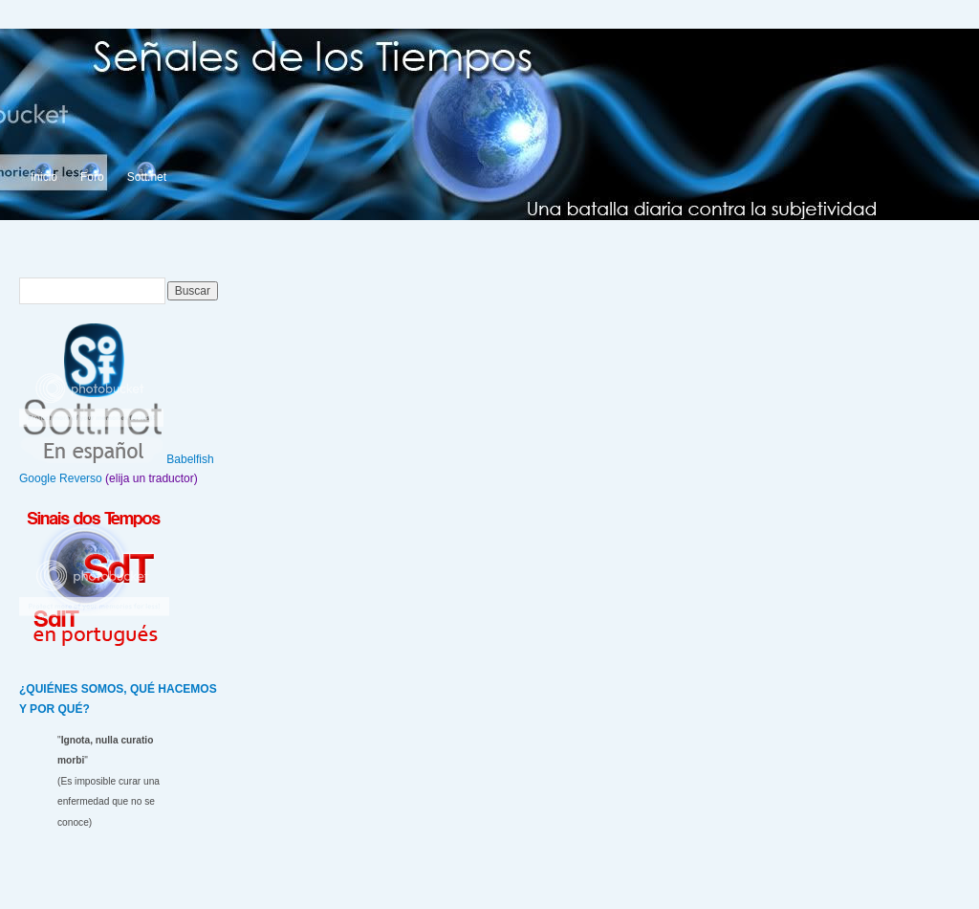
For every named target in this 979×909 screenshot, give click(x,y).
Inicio (44, 177)
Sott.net (146, 177)
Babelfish (189, 459)
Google (37, 478)
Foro (92, 177)
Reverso (80, 478)
